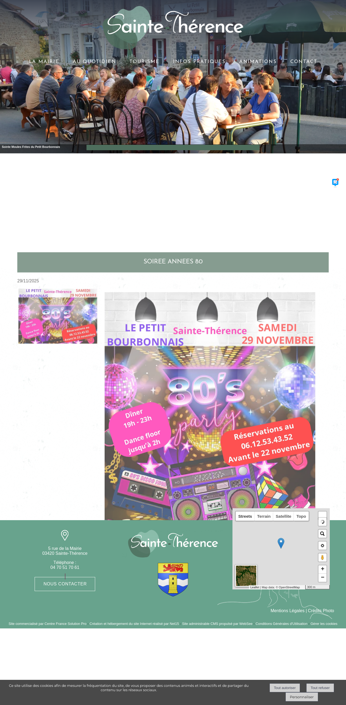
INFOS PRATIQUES (199, 61)
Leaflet (254, 587)
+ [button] (322, 569)
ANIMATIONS (258, 61)
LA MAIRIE (44, 61)
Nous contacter (65, 584)
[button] (322, 515)
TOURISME (144, 61)
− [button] (322, 578)
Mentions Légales (287, 610)
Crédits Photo (321, 610)
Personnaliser (302, 697)
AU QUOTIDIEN (94, 61)
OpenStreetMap (289, 587)
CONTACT (303, 61)
